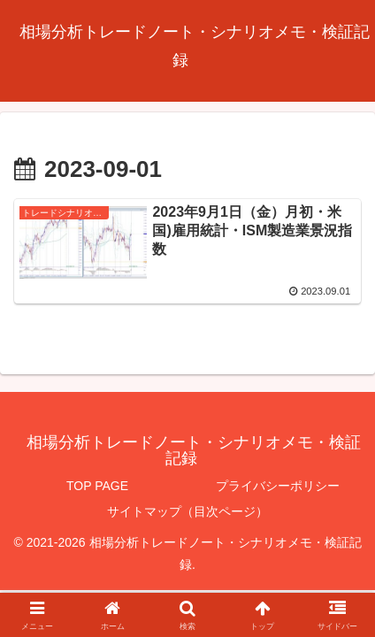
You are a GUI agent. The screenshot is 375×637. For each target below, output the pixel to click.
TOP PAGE (97, 486)
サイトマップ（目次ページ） (187, 511)
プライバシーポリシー (278, 486)
